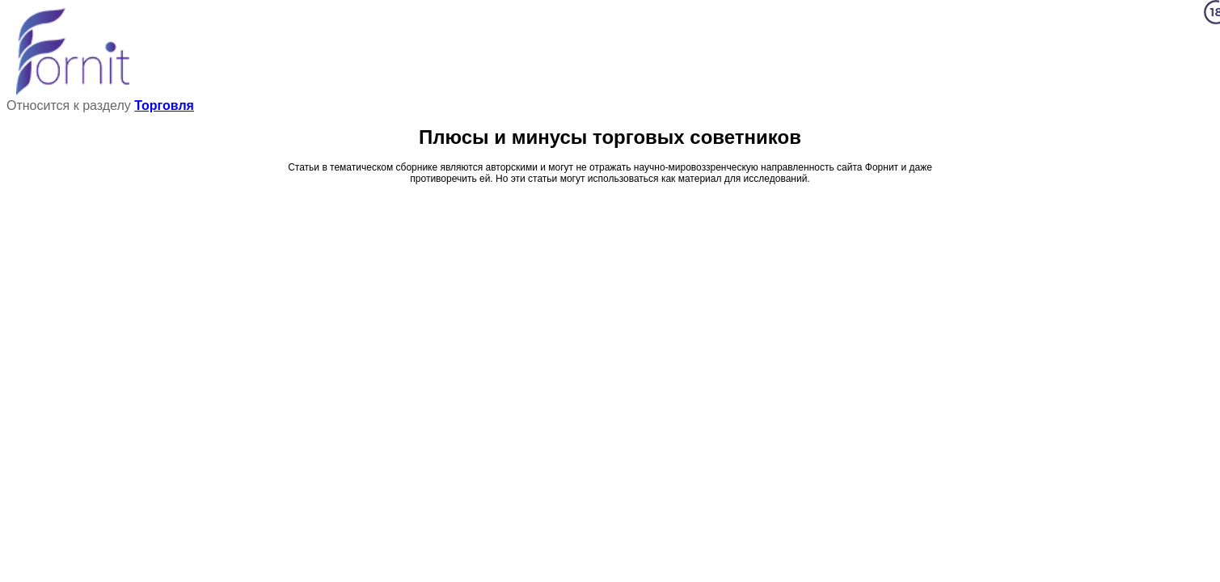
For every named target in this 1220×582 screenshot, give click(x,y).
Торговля (164, 105)
